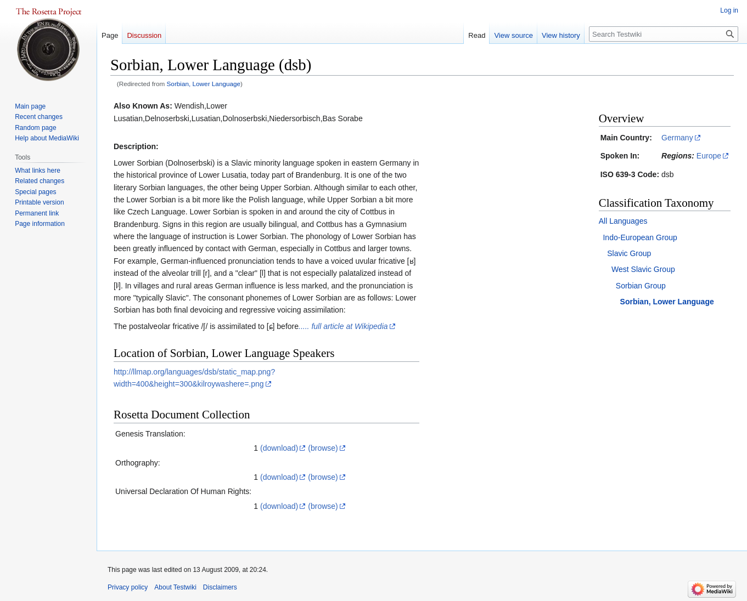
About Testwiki (175, 587)
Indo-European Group (640, 237)
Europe (709, 155)
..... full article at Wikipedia (343, 326)
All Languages (623, 221)
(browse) (323, 448)
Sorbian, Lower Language (204, 83)
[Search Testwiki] (663, 34)
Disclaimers (220, 587)
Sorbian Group (641, 285)
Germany (677, 137)
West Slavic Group (643, 269)
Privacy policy (128, 587)
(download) (279, 448)
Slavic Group (629, 253)
